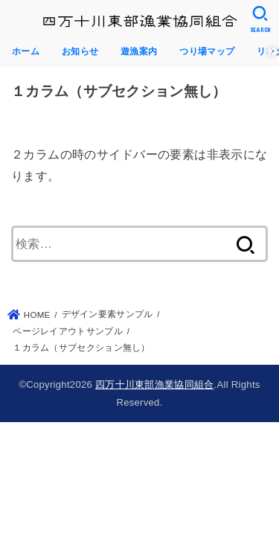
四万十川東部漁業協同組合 (154, 384)
